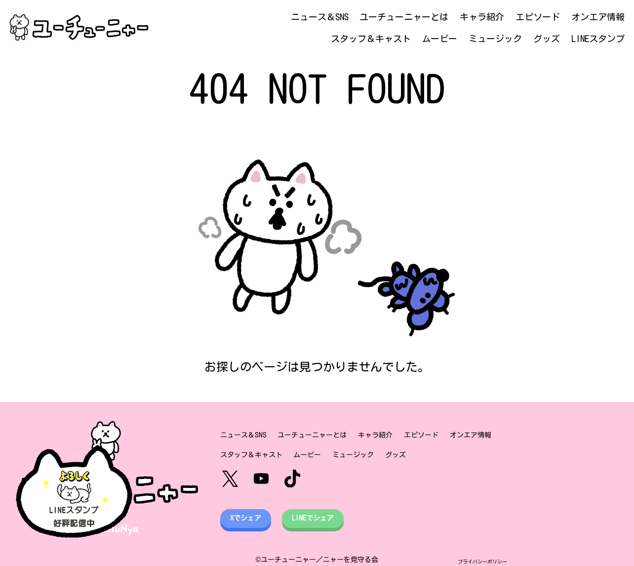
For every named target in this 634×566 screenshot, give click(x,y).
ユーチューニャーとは (403, 16)
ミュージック (495, 38)
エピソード (537, 16)
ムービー (439, 38)
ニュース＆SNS (320, 16)
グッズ (546, 38)
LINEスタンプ (598, 38)
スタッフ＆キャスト (371, 38)
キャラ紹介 (482, 16)
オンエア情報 (598, 16)
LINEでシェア (313, 518)
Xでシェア (245, 518)
